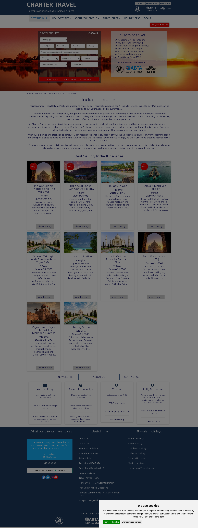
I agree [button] (106, 522)
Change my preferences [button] (131, 522)
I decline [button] (115, 522)
